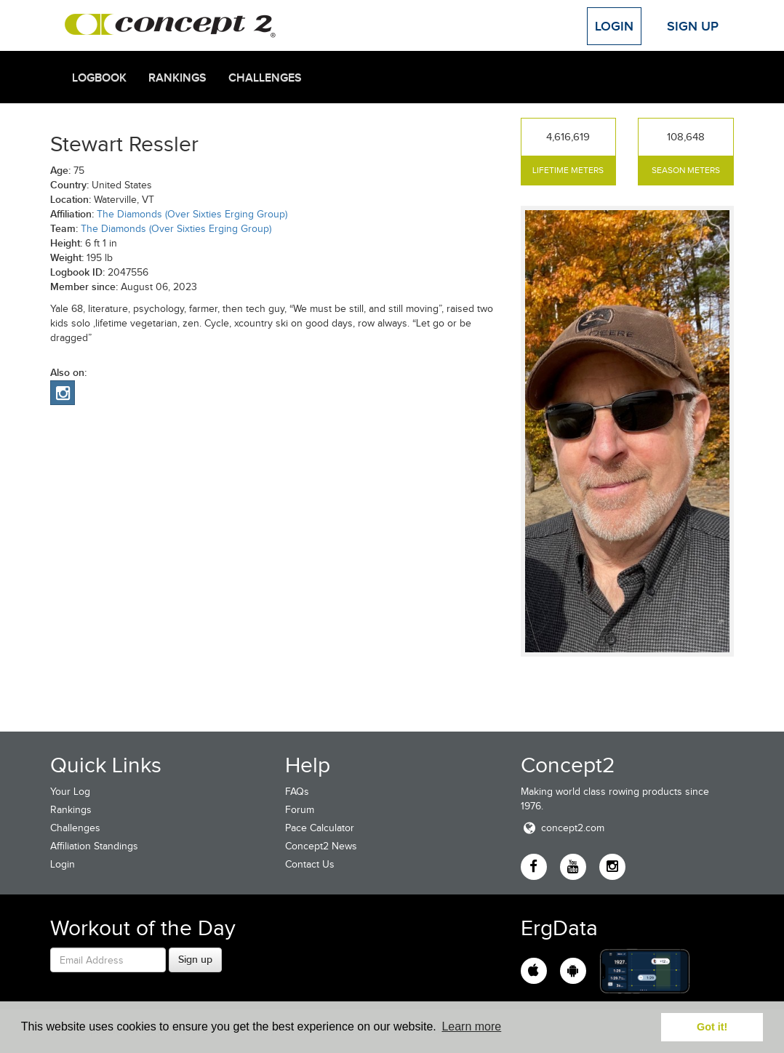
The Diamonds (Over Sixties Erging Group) (192, 214)
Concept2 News (321, 846)
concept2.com (562, 827)
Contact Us (310, 864)
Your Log (70, 791)
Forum (299, 809)
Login (614, 26)
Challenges (265, 77)
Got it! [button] (712, 1027)
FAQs (297, 791)
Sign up (195, 959)
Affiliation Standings (94, 846)
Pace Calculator (319, 827)
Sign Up (693, 26)
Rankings (177, 77)
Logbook (99, 77)
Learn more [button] (471, 1026)
